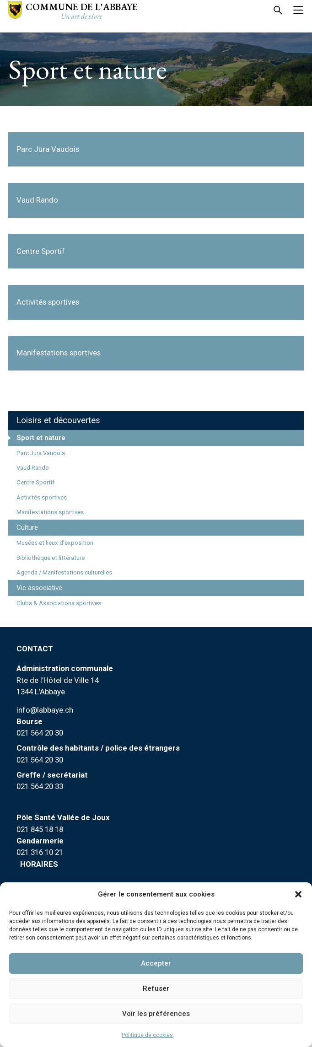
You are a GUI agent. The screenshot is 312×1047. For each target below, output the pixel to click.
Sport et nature (40, 438)
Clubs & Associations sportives (58, 603)
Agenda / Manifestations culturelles (64, 572)
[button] (298, 894)
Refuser (156, 988)
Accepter (156, 963)
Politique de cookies (147, 1035)
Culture (27, 527)
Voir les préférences (156, 1013)
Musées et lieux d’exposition (54, 542)
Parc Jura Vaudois (40, 453)
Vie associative (39, 588)
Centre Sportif (35, 482)
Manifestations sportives (50, 512)
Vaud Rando (32, 467)
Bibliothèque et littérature (50, 557)
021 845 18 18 (39, 829)
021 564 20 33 (39, 786)
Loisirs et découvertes (58, 420)
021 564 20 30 (39, 732)
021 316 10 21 (39, 852)
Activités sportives (41, 497)
